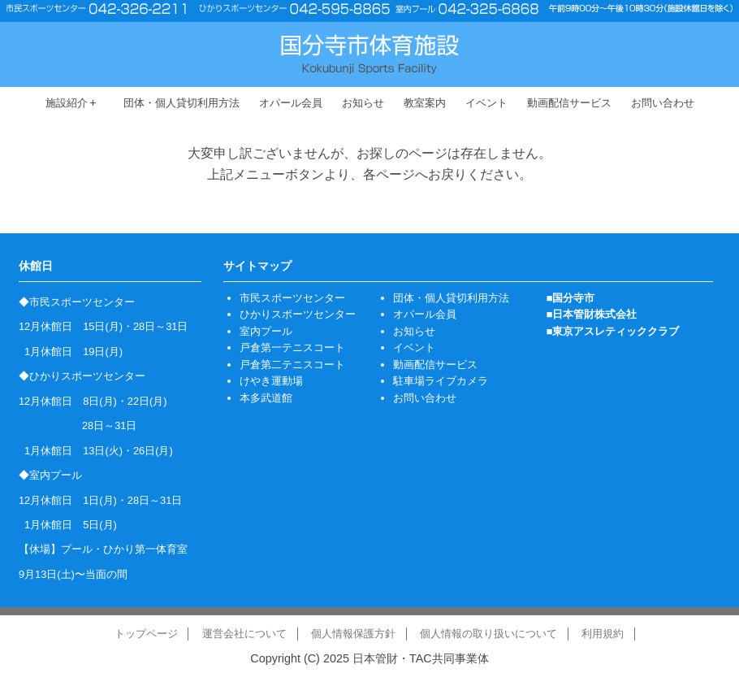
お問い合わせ (662, 103)
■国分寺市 (571, 298)
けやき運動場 (271, 381)
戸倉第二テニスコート (292, 364)
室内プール (266, 331)
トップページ (146, 633)
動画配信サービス (569, 103)
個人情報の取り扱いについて (488, 633)
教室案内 (425, 103)
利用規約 (602, 633)
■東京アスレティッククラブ (613, 331)
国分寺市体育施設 (370, 54)
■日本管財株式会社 (592, 314)
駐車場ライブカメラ (440, 381)
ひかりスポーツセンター (298, 314)
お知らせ (363, 103)
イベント (486, 103)
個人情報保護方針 (353, 633)
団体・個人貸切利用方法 (181, 103)
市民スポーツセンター (292, 298)
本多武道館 (266, 398)
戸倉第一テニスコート (292, 347)
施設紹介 (71, 103)
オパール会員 (290, 103)
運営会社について (244, 633)
